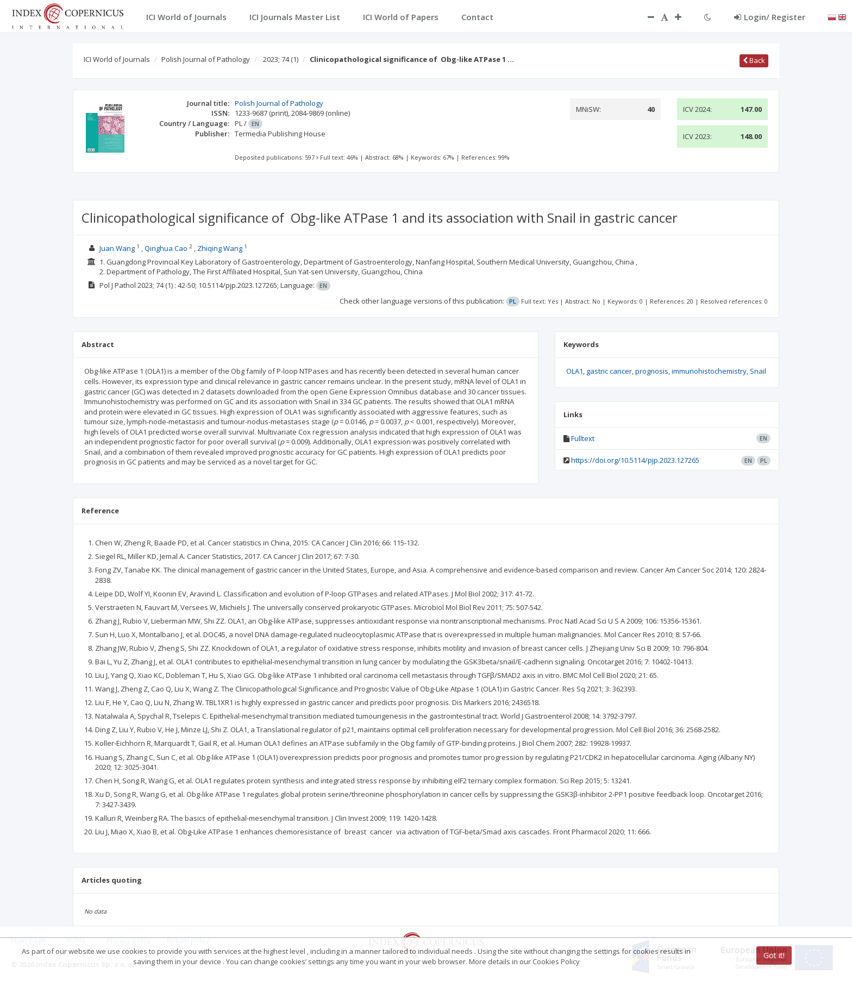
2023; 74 (280, 59)
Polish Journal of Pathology (205, 59)
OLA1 (574, 371)
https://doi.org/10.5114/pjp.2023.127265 (635, 460)
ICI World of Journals (117, 59)
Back (754, 60)
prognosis (651, 371)
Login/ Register (769, 16)
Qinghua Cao (166, 248)
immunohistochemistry (709, 371)
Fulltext (582, 438)
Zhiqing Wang (219, 248)
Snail (758, 371)
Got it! (774, 955)
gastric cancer (609, 371)
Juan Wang (117, 248)
